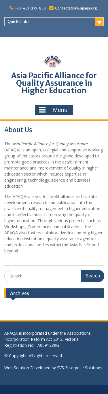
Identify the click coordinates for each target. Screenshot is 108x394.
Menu (53, 110)
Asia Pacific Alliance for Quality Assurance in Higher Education (54, 83)
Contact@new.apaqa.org (76, 8)
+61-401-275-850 (30, 8)
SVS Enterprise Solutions (79, 367)
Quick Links (18, 21)
